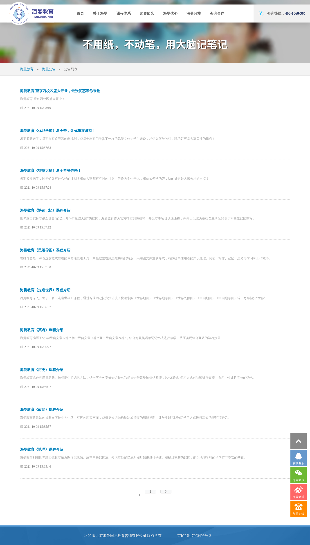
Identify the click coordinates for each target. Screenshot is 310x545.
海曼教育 (27, 69)
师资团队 (147, 13)
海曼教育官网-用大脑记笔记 (30, 13)
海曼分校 (193, 13)
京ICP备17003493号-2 (194, 536)
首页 (80, 13)
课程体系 (123, 13)
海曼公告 (49, 69)
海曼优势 (170, 13)
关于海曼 (100, 13)
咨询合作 (217, 13)
